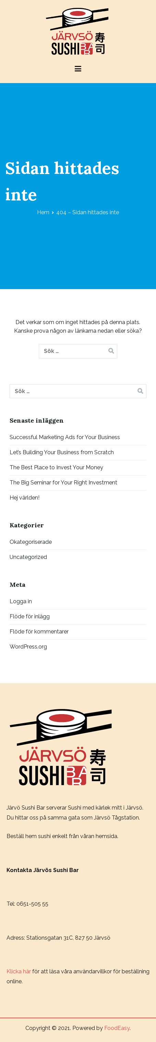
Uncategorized (28, 557)
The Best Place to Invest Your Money (56, 467)
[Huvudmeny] (78, 70)
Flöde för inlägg (30, 616)
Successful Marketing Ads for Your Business (65, 437)
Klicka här (19, 971)
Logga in (21, 601)
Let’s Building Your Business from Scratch (62, 452)
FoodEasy (117, 1028)
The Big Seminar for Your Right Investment (63, 482)
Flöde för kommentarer (39, 631)
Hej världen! (24, 497)
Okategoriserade (31, 542)
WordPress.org (28, 646)
